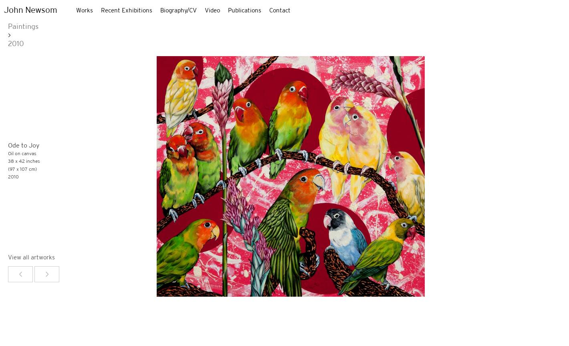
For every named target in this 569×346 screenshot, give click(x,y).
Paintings (23, 26)
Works (84, 10)
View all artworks (31, 240)
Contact (280, 10)
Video (212, 10)
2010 (53, 26)
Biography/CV (178, 10)
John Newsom (30, 10)
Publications (244, 10)
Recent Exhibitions (126, 10)
